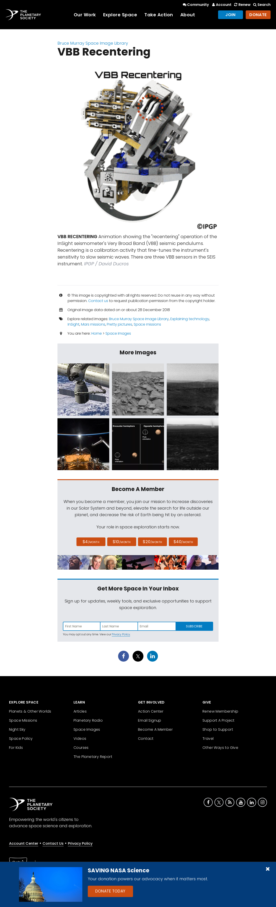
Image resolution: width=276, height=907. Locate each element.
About (187, 15)
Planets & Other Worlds (30, 711)
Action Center (150, 711)
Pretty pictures (119, 324)
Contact (146, 738)
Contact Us (53, 843)
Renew (241, 4)
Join (230, 14)
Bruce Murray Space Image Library (92, 43)
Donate (258, 14)
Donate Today (110, 891)
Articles (80, 711)
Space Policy (21, 738)
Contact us (98, 300)
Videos (80, 738)
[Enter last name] (119, 626)
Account (221, 4)
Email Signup (149, 720)
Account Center (23, 843)
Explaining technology (189, 319)
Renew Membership (220, 711)
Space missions (147, 324)
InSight (73, 324)
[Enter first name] (81, 626)
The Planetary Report (93, 756)
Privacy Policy (121, 634)
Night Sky (17, 729)
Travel (208, 738)
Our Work (85, 15)
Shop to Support (217, 729)
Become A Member (155, 729)
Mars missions (93, 324)
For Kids (16, 747)
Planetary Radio (88, 720)
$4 (91, 541)
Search (261, 4)
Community (195, 4)
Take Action (158, 15)
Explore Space (120, 15)
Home (96, 333)
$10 (122, 541)
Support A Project (218, 720)
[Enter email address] (157, 626)
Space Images (118, 333)
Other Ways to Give (220, 747)
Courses (81, 747)
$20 (152, 541)
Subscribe (194, 626)
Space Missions (23, 720)
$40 (183, 541)
